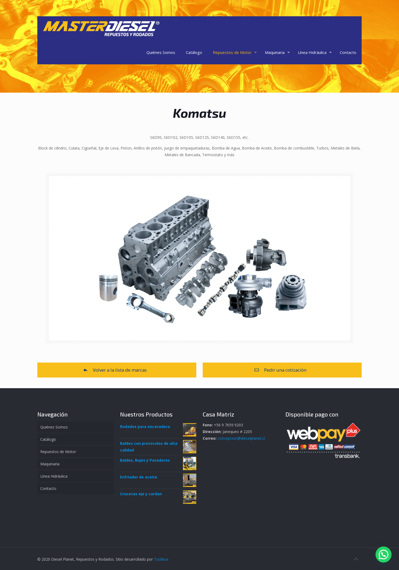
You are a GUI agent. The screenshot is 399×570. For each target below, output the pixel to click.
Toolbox (161, 559)
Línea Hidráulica (53, 476)
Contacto (48, 488)
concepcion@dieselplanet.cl (241, 438)
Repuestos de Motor (58, 451)
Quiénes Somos (54, 427)
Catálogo (48, 439)
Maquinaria (49, 463)
